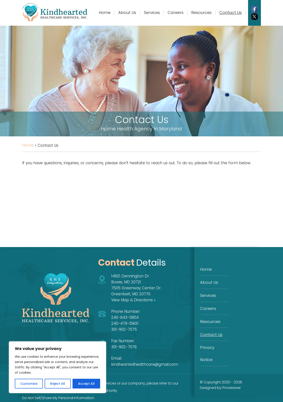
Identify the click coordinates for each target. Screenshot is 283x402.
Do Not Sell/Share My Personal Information (58, 397)
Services (208, 293)
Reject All (57, 383)
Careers (208, 305)
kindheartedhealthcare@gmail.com (144, 364)
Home (206, 269)
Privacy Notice (214, 342)
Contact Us (211, 329)
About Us (209, 281)
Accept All (86, 383)
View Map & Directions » (133, 300)
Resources (210, 317)
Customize (28, 383)
